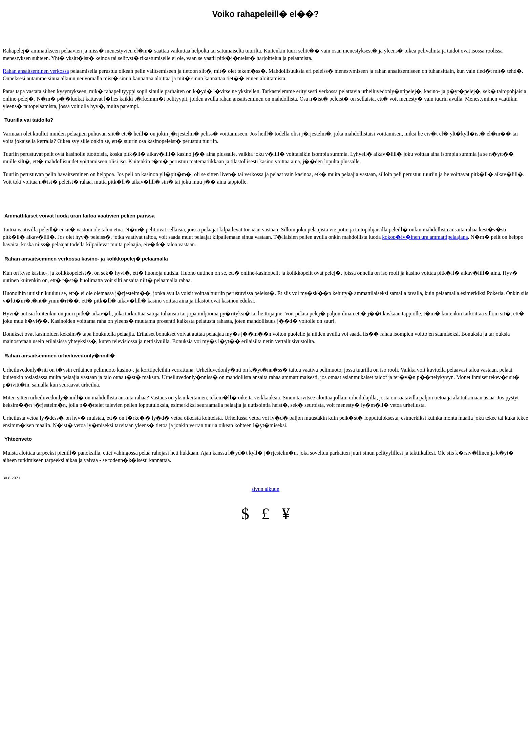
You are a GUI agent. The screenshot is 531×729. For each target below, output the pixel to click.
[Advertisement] (265, 31)
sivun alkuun (265, 489)
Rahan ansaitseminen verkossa (36, 71)
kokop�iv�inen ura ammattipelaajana (425, 237)
